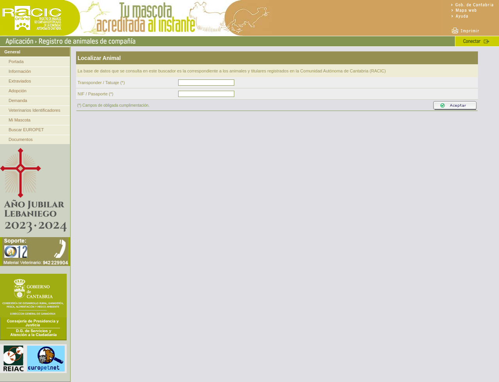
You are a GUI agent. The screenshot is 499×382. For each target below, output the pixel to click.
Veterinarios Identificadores (34, 110)
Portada (16, 61)
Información (20, 71)
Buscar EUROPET (26, 129)
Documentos (21, 139)
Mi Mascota (19, 120)
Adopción (18, 90)
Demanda (18, 100)
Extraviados (20, 81)
